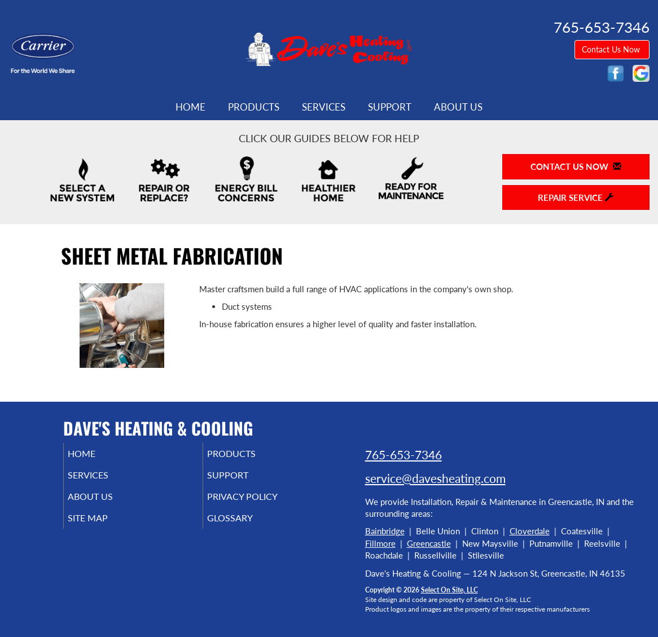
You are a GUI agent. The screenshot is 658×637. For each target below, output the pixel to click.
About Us (458, 107)
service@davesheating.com (435, 478)
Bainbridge (385, 531)
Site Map (103, 526)
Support (389, 107)
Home (190, 107)
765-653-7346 (403, 454)
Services (323, 107)
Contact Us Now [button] (612, 49)
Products (253, 107)
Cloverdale (530, 531)
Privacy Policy (259, 502)
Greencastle (429, 543)
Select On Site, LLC (449, 590)
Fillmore (380, 543)
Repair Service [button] (575, 197)
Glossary (245, 526)
